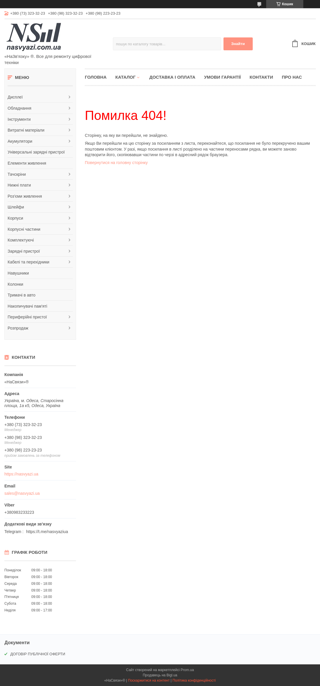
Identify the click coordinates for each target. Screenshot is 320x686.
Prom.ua (187, 670)
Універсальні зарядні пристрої (36, 152)
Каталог (125, 77)
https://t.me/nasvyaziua (47, 531)
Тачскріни (17, 174)
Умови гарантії (222, 77)
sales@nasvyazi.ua (22, 493)
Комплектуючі (21, 240)
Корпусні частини (24, 229)
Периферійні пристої (27, 317)
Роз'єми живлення (25, 196)
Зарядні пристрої (24, 251)
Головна (95, 77)
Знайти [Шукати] (238, 44)
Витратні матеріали (26, 130)
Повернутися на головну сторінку (116, 162)
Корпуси (15, 218)
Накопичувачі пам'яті (27, 306)
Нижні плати (19, 185)
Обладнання (19, 108)
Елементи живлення (27, 163)
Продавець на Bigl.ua (160, 675)
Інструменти (19, 119)
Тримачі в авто (21, 295)
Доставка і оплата (172, 77)
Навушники (18, 273)
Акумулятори (20, 141)
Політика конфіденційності (194, 680)
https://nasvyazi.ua (21, 474)
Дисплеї (15, 97)
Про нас (292, 77)
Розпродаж (18, 328)
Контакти (261, 77)
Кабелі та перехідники (28, 262)
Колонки (15, 284)
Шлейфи (16, 207)
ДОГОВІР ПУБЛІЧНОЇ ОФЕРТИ (37, 654)
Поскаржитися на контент (149, 680)
